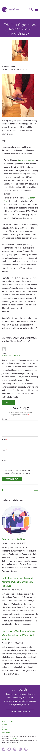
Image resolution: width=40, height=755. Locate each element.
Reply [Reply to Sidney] (8, 402)
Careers (5, 730)
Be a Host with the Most (13, 539)
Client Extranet (7, 721)
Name (4, 440)
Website (4, 460)
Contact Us (6, 733)
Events (4, 724)
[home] (10, 9)
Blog (3, 727)
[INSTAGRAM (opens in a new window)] (15, 749)
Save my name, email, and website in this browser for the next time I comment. (18, 471)
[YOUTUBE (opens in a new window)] (26, 749)
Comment (5, 419)
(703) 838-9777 (6, 738)
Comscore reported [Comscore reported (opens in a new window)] (26, 160)
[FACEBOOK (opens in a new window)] (4, 749)
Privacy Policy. (16, 743)
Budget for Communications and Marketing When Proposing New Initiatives (17, 582)
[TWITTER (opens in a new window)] (9, 749)
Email (4, 450)
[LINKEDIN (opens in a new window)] (20, 749)
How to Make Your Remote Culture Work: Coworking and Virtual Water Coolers (19, 635)
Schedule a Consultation (20, 712)
